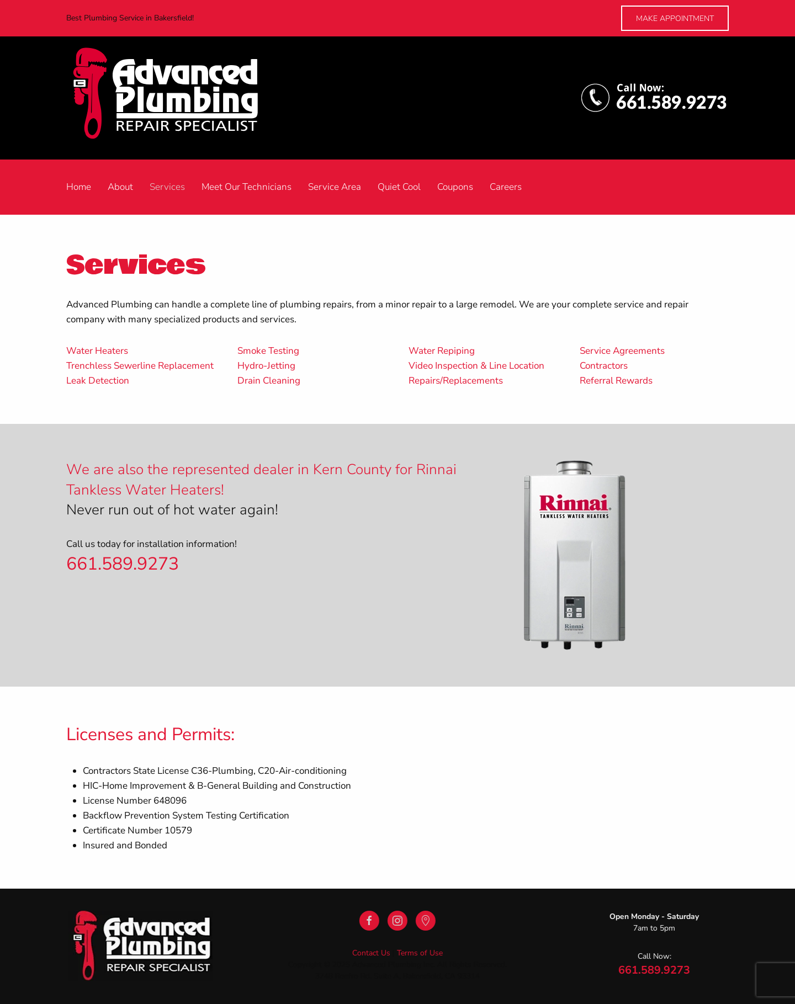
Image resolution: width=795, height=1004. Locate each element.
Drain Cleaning (268, 380)
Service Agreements (622, 350)
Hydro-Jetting (266, 365)
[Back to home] (177, 97)
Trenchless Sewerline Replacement (140, 365)
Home (78, 186)
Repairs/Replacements (456, 380)
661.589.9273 (122, 564)
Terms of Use (419, 953)
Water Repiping (442, 350)
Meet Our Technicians (247, 186)
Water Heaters (97, 350)
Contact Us (370, 953)
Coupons (455, 186)
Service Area (334, 186)
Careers (506, 186)
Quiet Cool (399, 186)
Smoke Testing (268, 350)
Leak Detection (97, 380)
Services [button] (167, 186)
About (120, 186)
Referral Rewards (616, 380)
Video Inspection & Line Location (476, 365)
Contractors (604, 365)
